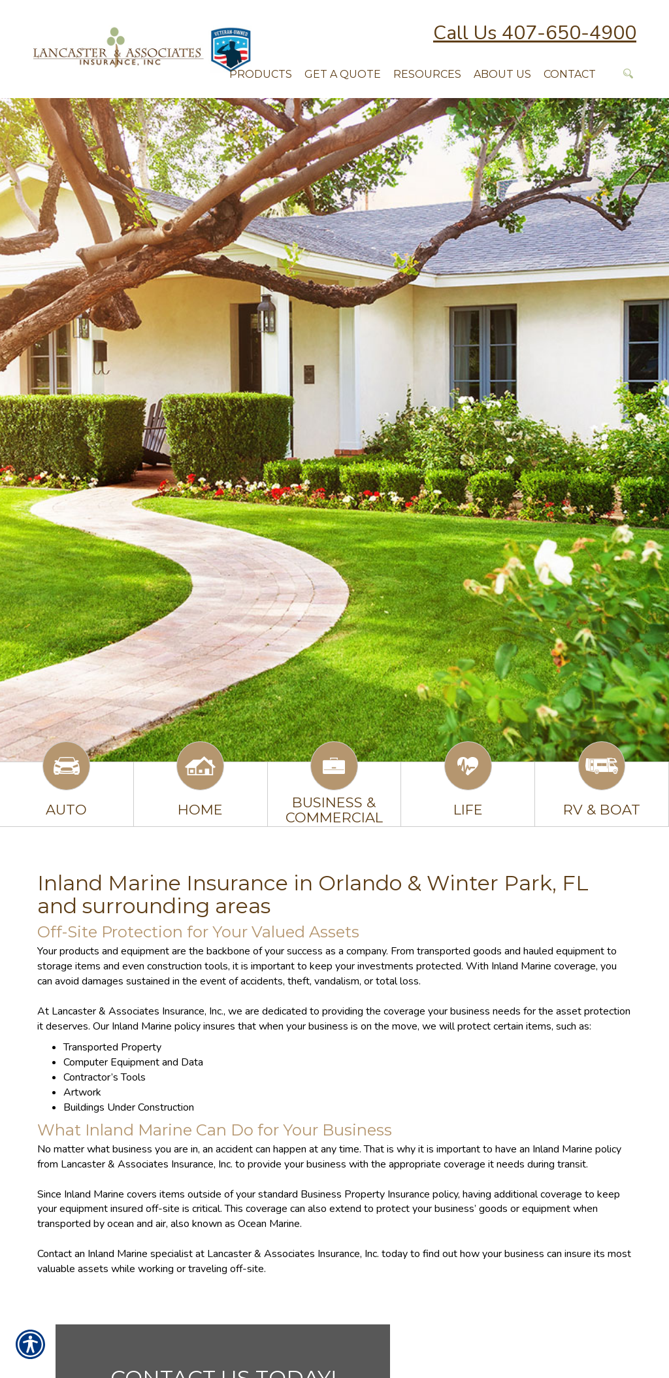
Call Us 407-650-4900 (534, 33)
